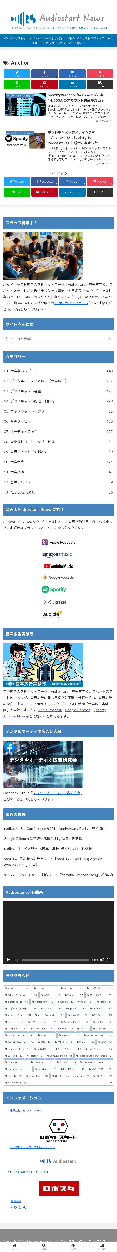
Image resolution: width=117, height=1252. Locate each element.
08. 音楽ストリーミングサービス (58, 442)
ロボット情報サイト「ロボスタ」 (29, 1172)
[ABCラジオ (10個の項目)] (100, 1069)
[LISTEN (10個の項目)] (13, 1076)
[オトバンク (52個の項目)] (99, 995)
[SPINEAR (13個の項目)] (64, 1049)
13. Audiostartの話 (58, 492)
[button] (100, 84)
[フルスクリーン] (109, 960)
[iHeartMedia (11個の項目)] (18, 1069)
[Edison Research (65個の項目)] (21, 995)
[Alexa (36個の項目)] (104, 1002)
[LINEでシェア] (17, 84)
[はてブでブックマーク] (72, 73)
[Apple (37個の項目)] (85, 1002)
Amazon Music (14, 716)
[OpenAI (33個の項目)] (75, 1009)
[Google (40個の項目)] (65, 1002)
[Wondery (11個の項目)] (45, 1069)
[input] (58, 339)
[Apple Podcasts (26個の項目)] (49, 1015)
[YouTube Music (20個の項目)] (74, 1022)
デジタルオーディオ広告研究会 (56, 793)
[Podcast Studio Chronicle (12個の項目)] (94, 1056)
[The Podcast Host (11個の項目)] (96, 1062)
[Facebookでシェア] (44, 73)
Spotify (100, 710)
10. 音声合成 (58, 462)
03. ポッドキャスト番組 (58, 391)
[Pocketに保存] (100, 73)
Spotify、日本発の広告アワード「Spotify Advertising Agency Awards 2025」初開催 (53, 861)
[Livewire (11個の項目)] (41, 1062)
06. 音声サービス (58, 421)
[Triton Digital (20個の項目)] (42, 1029)
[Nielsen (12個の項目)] (35, 1056)
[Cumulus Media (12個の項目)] (59, 1056)
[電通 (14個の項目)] (44, 1042)
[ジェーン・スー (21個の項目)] (42, 1022)
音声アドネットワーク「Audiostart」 (32, 1147)
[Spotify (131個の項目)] (45, 988)
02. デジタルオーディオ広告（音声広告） (58, 381)
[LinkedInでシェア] (72, 84)
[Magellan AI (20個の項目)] (16, 1029)
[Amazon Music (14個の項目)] (17, 1049)
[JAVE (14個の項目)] (104, 1042)
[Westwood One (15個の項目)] (97, 1035)
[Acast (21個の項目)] (14, 1022)
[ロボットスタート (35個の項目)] (21, 1009)
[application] (58, 932)
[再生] (8, 960)
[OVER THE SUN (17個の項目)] (19, 1035)
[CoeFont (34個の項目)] (51, 1009)
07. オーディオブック (58, 432)
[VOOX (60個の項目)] (50, 995)
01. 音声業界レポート (58, 371)
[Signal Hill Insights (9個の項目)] (58, 1083)
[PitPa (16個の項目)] (46, 1035)
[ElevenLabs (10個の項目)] (36, 1076)
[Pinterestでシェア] (44, 84)
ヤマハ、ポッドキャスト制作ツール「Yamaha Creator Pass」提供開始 (58, 875)
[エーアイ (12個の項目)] (14, 1056)
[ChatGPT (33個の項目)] (101, 1009)
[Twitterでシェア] (17, 73)
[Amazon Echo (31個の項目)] (18, 1015)
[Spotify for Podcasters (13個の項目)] (95, 1049)
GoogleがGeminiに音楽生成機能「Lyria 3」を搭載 (43, 838)
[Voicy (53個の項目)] (74, 995)
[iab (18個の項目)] (83, 1029)
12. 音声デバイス (58, 482)
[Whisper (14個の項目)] (85, 1042)
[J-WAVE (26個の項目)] (77, 1015)
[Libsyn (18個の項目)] (65, 1029)
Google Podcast (77, 710)
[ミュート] (102, 960)
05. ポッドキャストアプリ (58, 411)
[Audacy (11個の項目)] (66, 1062)
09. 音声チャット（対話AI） (58, 452)
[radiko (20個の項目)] (102, 1022)
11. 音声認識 (58, 472)
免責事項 (16, 1201)
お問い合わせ (18, 1207)
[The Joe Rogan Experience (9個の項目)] (70, 1076)
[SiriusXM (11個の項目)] (16, 1062)
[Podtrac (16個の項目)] (69, 1035)
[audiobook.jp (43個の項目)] (17, 1002)
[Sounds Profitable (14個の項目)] (19, 1042)
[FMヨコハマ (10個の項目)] (72, 1069)
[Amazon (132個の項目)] (17, 988)
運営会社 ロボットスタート (26, 1110)
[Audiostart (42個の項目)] (42, 1002)
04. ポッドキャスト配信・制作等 (58, 401)
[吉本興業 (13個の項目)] (42, 1049)
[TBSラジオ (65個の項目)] (99, 988)
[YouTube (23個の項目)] (101, 1015)
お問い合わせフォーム (71, 303)
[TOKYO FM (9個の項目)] (102, 1076)
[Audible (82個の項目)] (72, 988)
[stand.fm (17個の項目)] (102, 1029)
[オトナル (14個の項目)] (63, 1042)
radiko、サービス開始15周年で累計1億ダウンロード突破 (48, 848)
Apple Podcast (50, 710)
